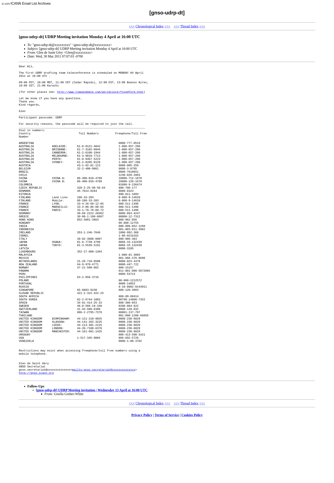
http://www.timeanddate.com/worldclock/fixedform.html (100, 97)
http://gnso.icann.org (36, 435)
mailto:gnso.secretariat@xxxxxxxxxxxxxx (103, 431)
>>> (167, 26)
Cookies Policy (192, 477)
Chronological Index (149, 26)
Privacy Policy (141, 477)
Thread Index (189, 26)
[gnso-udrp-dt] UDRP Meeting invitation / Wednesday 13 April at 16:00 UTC (92, 452)
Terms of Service (167, 477)
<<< (132, 26)
